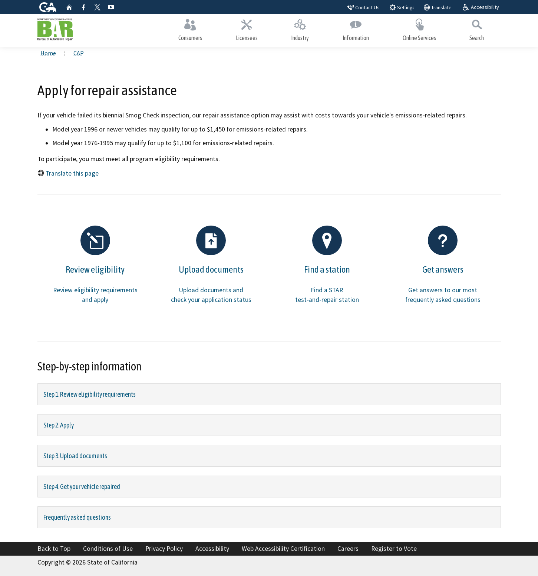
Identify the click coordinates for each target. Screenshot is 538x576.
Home (48, 53)
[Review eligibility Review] (95, 268)
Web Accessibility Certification (283, 549)
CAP (78, 53)
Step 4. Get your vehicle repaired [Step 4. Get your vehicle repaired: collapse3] (81, 486)
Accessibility (212, 549)
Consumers (190, 28)
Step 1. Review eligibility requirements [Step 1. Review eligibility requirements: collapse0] (89, 394)
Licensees (247, 28)
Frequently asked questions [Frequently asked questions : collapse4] (77, 517)
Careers (348, 549)
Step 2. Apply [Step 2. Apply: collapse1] (58, 425)
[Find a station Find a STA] (327, 268)
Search (477, 28)
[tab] (269, 394)
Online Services (419, 28)
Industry (300, 28)
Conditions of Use (108, 549)
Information (356, 28)
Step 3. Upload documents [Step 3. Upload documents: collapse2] (75, 456)
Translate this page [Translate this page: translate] (72, 173)
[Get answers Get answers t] (442, 268)
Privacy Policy (164, 549)
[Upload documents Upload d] (211, 268)
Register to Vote (394, 549)
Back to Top (53, 549)
